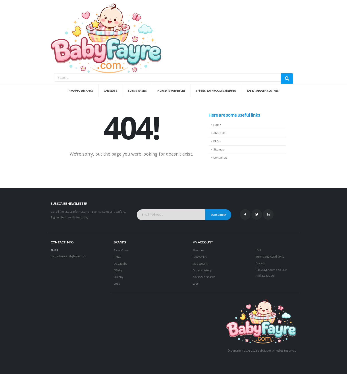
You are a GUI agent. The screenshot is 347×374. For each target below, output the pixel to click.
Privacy (260, 263)
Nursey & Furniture (171, 91)
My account (200, 264)
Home (217, 125)
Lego (117, 283)
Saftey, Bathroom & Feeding (216, 91)
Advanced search (204, 277)
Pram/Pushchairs (81, 91)
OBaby (118, 270)
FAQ (258, 250)
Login (196, 283)
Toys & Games (137, 91)
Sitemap (218, 149)
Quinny (118, 277)
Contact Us (220, 158)
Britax (117, 257)
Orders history (202, 270)
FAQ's (217, 141)
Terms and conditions (270, 256)
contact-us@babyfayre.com (68, 256)
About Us (219, 133)
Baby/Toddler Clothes (262, 91)
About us (198, 250)
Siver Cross (121, 250)
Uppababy (120, 264)
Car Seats (110, 91)
